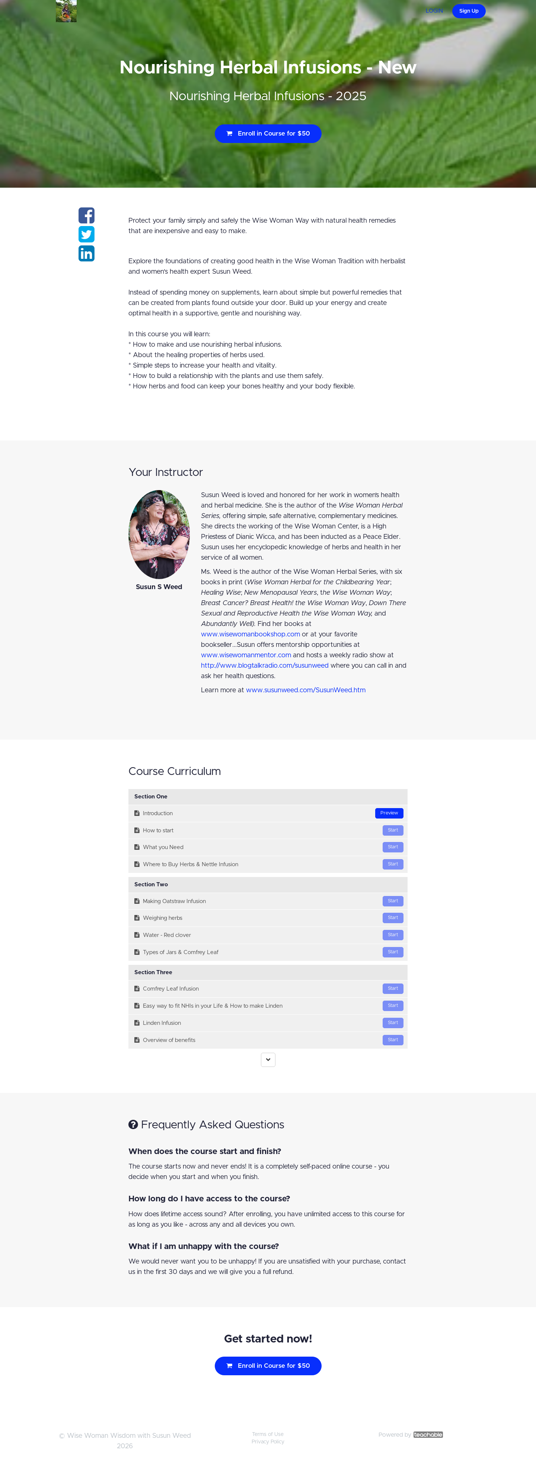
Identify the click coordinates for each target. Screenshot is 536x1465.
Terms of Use (268, 1434)
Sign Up (469, 11)
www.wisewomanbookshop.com (250, 634)
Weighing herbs (268, 918)
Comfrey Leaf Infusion (268, 988)
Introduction (268, 813)
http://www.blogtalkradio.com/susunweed (265, 665)
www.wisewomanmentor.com (246, 655)
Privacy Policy (268, 1442)
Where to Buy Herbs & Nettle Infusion (268, 864)
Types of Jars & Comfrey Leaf (268, 952)
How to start (268, 830)
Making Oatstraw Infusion (268, 901)
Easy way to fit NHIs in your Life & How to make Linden (268, 1006)
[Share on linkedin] (87, 258)
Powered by (411, 1435)
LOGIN (434, 11)
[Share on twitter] (87, 239)
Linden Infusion (268, 1023)
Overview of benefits (268, 1040)
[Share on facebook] (87, 220)
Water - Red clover (268, 935)
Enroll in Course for (268, 133)
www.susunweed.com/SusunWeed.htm (306, 690)
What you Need (268, 847)
